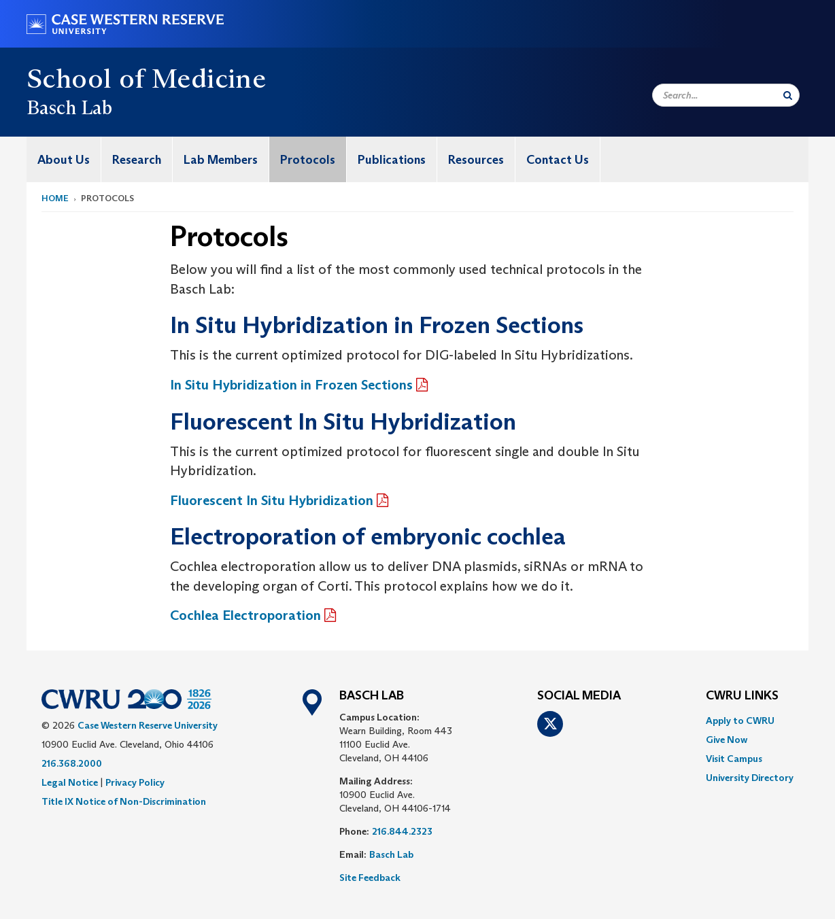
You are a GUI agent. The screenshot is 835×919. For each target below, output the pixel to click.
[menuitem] (64, 159)
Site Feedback (370, 877)
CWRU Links (742, 696)
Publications (392, 159)
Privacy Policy (135, 782)
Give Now (726, 739)
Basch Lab (391, 854)
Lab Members (221, 159)
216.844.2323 (402, 831)
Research (136, 159)
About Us (63, 159)
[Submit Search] (787, 95)
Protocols (307, 159)
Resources (476, 159)
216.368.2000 (71, 763)
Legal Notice (69, 782)
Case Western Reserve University (148, 725)
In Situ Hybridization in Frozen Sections (291, 385)
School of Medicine (146, 78)
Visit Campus (734, 758)
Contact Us (557, 159)
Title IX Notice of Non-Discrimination (123, 801)
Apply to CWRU (740, 720)
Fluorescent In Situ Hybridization (271, 500)
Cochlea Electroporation (245, 615)
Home (55, 198)
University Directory (750, 777)
